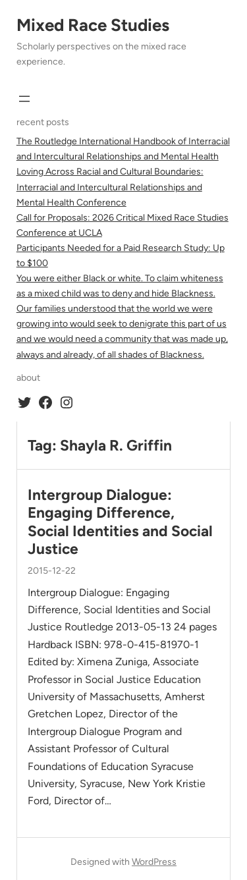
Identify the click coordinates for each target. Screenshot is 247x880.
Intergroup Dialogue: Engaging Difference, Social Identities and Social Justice (120, 522)
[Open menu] (24, 99)
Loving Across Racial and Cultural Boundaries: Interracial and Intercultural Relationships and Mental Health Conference (110, 186)
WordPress (154, 861)
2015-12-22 (52, 570)
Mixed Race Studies (92, 25)
